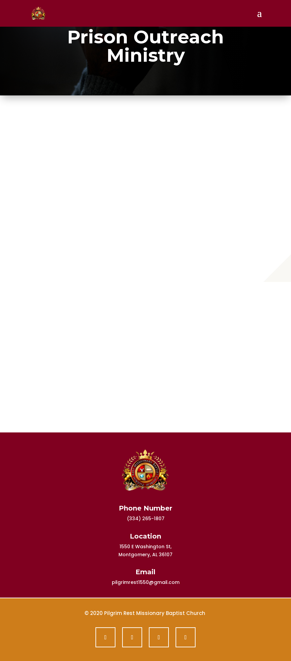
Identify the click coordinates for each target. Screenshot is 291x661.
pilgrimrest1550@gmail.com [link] (146, 582)
